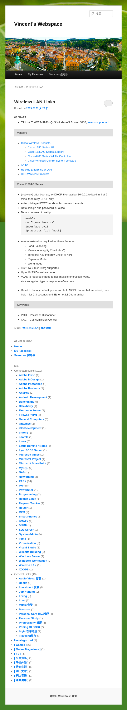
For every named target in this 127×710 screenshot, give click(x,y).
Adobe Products (29, 388)
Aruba (24, 165)
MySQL (23, 468)
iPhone (23, 432)
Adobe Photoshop (30, 383)
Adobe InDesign (29, 379)
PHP (22, 485)
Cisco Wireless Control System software (52, 160)
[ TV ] (17, 653)
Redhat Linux (27, 498)
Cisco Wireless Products (35, 143)
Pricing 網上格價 (29, 627)
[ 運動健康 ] (21, 680)
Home (18, 74)
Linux (22, 441)
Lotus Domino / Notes (33, 445)
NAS (22, 472)
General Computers (31, 419)
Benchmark (26, 401)
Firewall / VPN (28, 414)
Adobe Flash (27, 375)
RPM (22, 512)
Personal (24, 609)
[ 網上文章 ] (21, 671)
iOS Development (30, 428)
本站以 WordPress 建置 (63, 696)
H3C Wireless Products (35, 174)
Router (23, 507)
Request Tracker (29, 503)
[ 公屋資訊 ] (21, 658)
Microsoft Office (29, 454)
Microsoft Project (30, 459)
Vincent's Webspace (38, 24)
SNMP (23, 525)
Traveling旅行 (27, 635)
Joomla (24, 437)
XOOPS (24, 569)
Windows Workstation (33, 560)
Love (22, 600)
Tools (22, 538)
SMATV (23, 521)
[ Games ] (20, 644)
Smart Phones (28, 516)
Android (24, 392)
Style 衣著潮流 (28, 631)
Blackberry (26, 406)
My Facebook (35, 74)
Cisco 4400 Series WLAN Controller (49, 156)
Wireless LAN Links (34, 101)
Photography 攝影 (30, 622)
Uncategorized (23, 640)
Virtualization (27, 543)
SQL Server (26, 529)
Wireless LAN (31, 328)
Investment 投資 (29, 587)
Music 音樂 (26, 604)
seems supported (98, 122)
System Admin (28, 534)
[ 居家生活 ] (21, 666)
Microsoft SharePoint (32, 463)
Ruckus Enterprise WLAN (36, 169)
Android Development (33, 397)
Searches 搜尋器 (58, 74)
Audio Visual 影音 (30, 578)
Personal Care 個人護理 (34, 613)
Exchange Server (30, 410)
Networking (26, 476)
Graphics (25, 423)
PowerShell (26, 490)
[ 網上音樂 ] (21, 675)
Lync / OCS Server (31, 450)
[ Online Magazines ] (27, 649)
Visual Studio (27, 547)
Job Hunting (27, 591)
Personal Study (29, 618)
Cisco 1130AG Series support (45, 151)
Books (23, 582)
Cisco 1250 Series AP (41, 147)
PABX (22, 481)
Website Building (30, 551)
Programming (28, 494)
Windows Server (29, 556)
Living (23, 596)
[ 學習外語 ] (21, 662)
